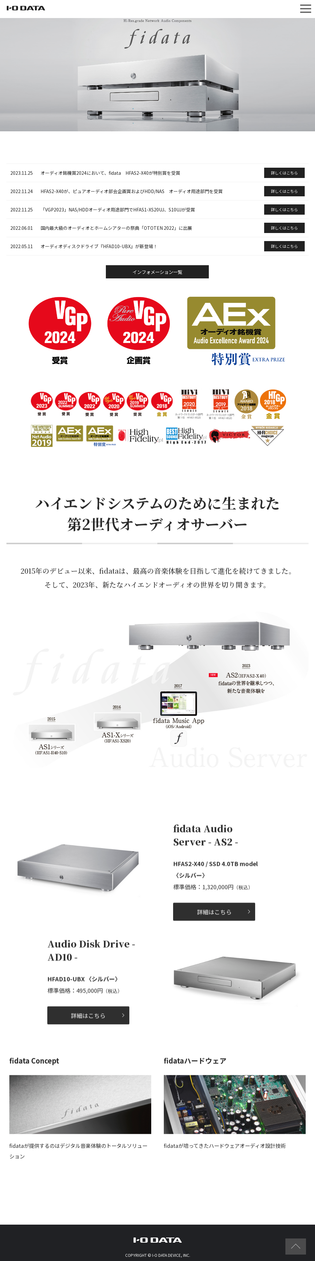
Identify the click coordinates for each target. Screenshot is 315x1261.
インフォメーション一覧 (157, 273)
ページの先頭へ (296, 1246)
